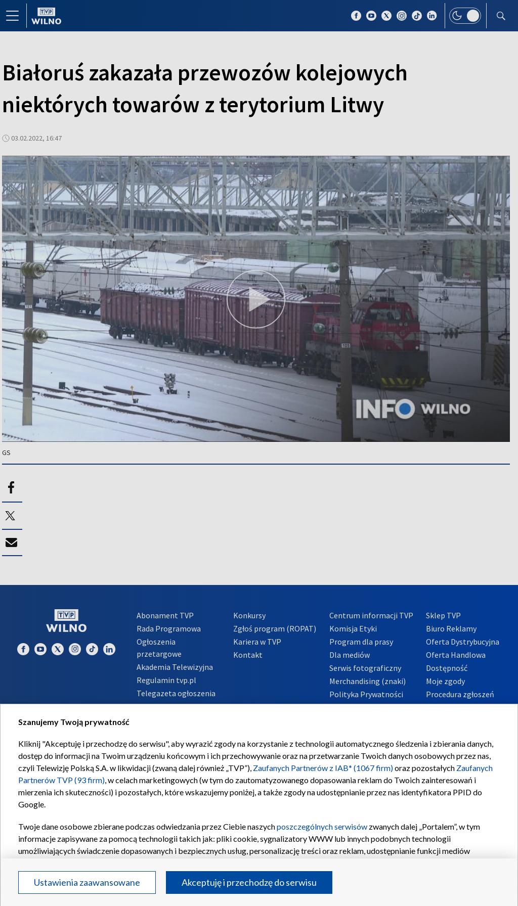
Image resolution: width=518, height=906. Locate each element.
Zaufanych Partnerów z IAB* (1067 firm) (323, 768)
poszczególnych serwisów (322, 826)
